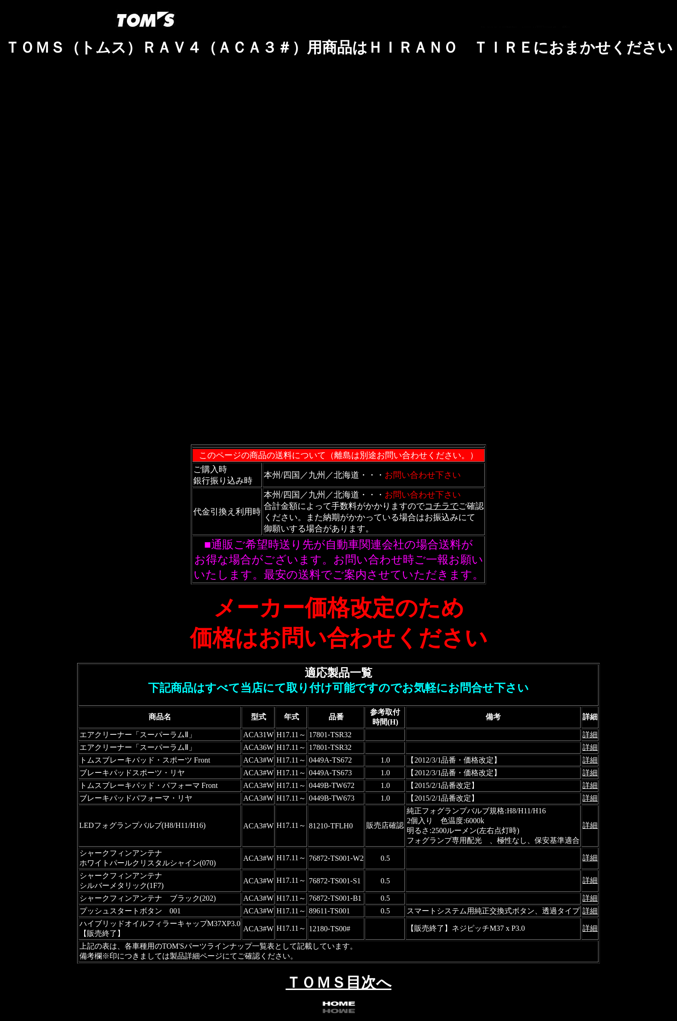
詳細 (590, 735)
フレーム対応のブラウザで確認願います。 (338, 256)
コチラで (441, 506)
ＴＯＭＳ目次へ (339, 982)
